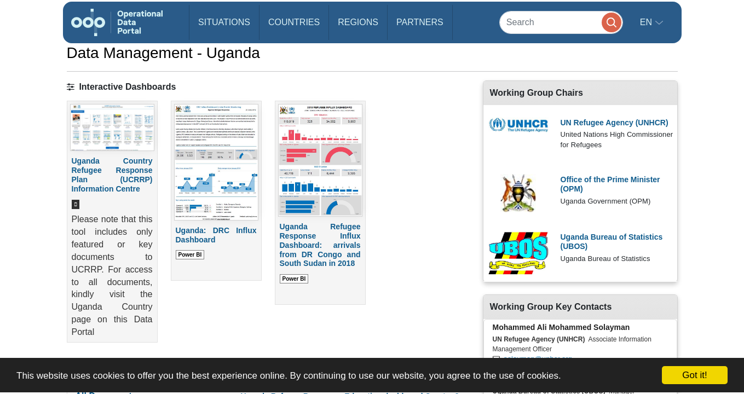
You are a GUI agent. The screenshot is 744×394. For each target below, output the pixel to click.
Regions (358, 22)
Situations (224, 22)
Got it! (694, 375)
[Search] (561, 22)
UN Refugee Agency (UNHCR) (614, 122)
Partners (419, 22)
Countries (294, 22)
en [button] (647, 22)
